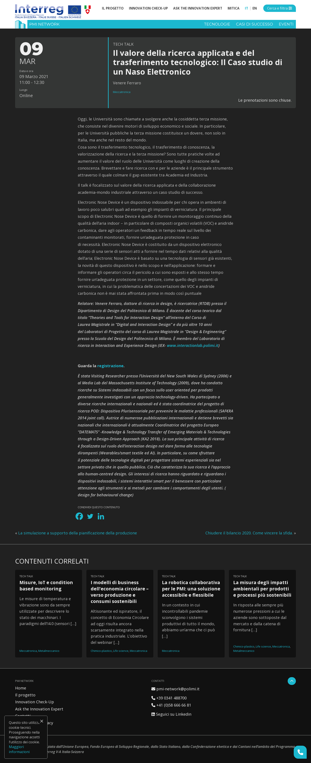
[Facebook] (79, 516)
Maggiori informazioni (19, 749)
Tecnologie (217, 24)
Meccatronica (121, 92)
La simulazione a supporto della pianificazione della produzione (77, 532)
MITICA (234, 8)
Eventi (286, 24)
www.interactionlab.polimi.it (192, 345)
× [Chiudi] (42, 721)
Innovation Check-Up (148, 8)
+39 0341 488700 (169, 697)
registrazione (110, 365)
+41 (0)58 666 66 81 (171, 705)
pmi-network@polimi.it (175, 688)
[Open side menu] (279, 8)
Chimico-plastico (101, 651)
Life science (121, 651)
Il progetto (113, 8)
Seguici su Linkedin (171, 714)
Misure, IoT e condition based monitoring (46, 585)
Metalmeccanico (48, 651)
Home (20, 688)
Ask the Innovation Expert (197, 8)
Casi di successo (254, 24)
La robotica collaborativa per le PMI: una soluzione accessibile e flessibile (191, 588)
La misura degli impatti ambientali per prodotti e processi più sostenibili (262, 588)
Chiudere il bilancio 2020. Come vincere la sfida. (249, 532)
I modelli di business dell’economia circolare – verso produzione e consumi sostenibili (120, 591)
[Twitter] (90, 516)
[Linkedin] (101, 516)
